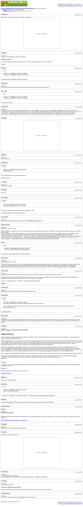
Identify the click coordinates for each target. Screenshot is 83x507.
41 (75, 4)
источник (3, 64)
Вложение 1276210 (6, 373)
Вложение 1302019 (6, 487)
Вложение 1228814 (6, 59)
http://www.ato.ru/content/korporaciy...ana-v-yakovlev (14, 420)
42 (76, 4)
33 (73, 4)
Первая (70, 4)
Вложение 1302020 (16, 487)
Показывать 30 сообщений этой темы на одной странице (70, 5)
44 (79, 4)
